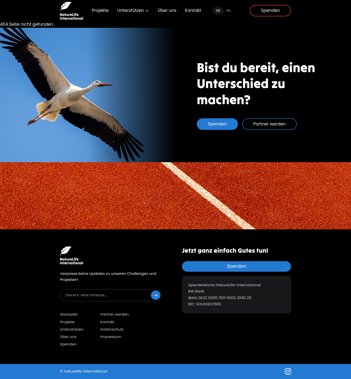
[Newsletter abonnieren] (156, 295)
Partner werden (269, 124)
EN (229, 10)
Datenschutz (112, 329)
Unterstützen (133, 10)
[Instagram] (288, 371)
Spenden (270, 10)
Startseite (69, 314)
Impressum (110, 336)
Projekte (100, 10)
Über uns (167, 10)
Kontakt (193, 10)
